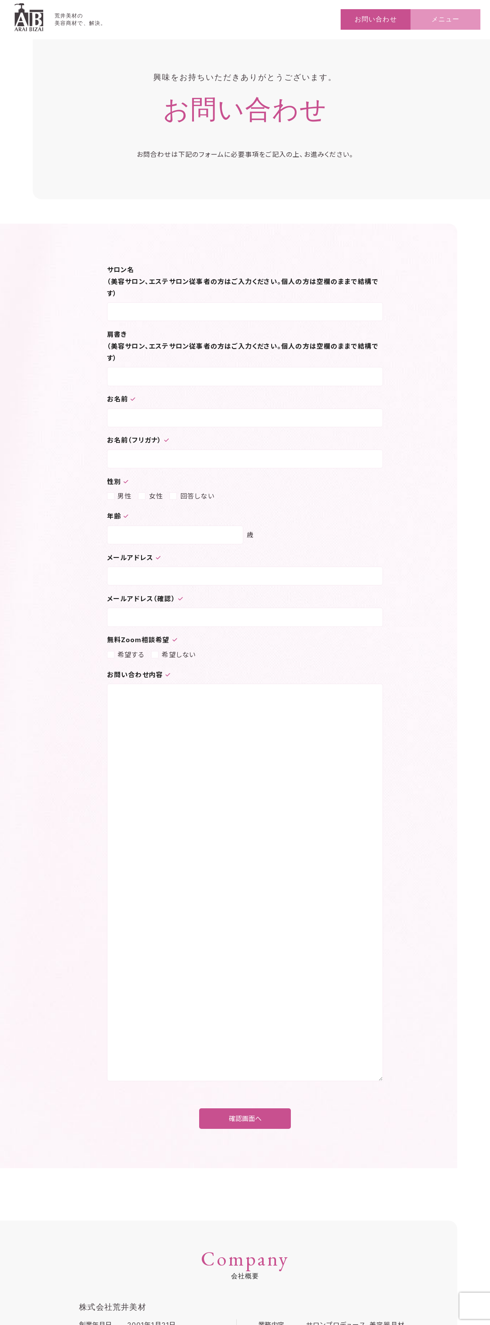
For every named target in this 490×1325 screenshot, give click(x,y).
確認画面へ (245, 1118)
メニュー (445, 19)
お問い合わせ (375, 19)
